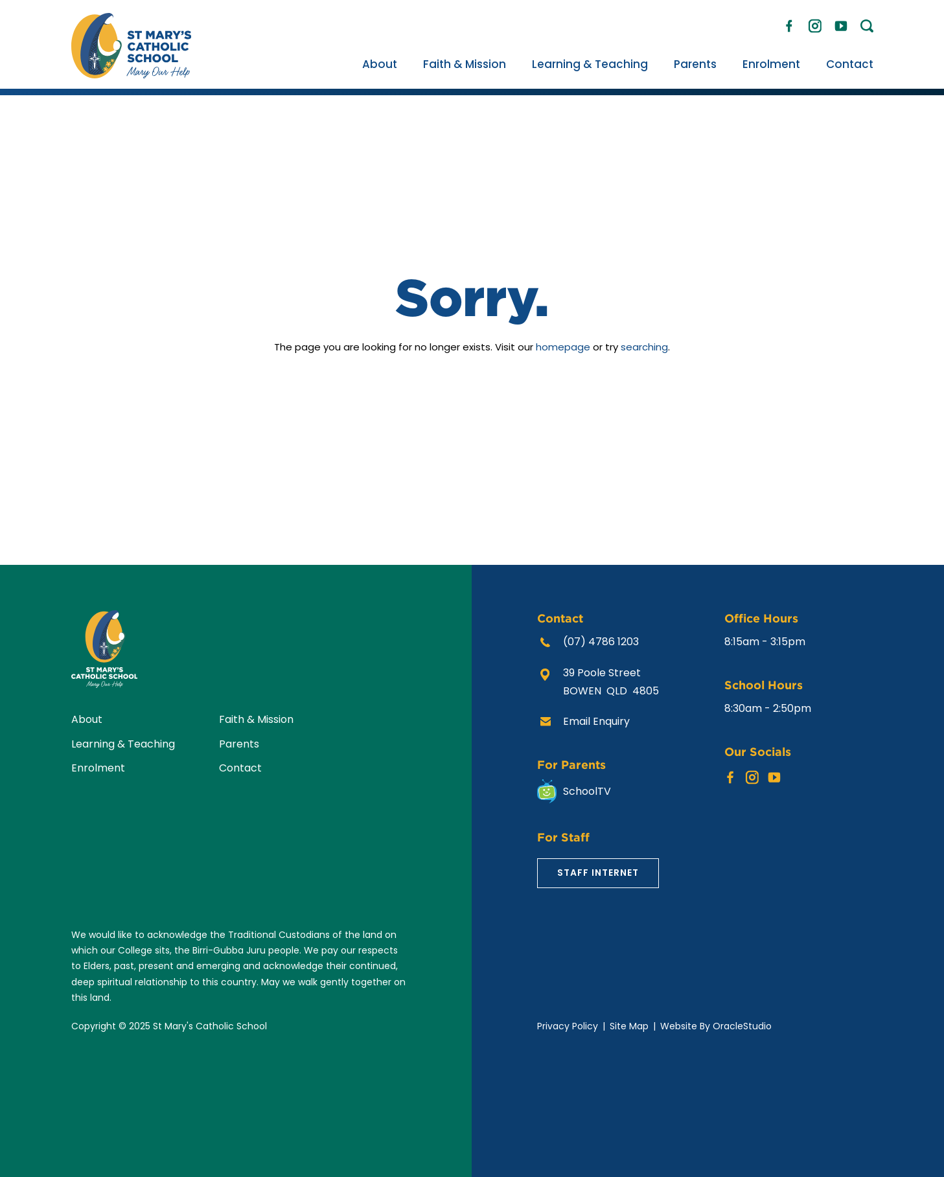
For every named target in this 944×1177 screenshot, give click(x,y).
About (379, 64)
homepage (563, 347)
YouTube (841, 22)
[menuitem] (379, 64)
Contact (849, 64)
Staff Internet (598, 872)
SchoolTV (587, 791)
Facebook (789, 23)
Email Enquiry (596, 721)
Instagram (815, 23)
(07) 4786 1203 (601, 641)
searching (644, 347)
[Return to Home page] (131, 74)
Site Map (629, 1026)
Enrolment (771, 64)
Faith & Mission (464, 64)
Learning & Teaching (590, 64)
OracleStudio (742, 1026)
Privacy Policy (567, 1026)
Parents (695, 64)
